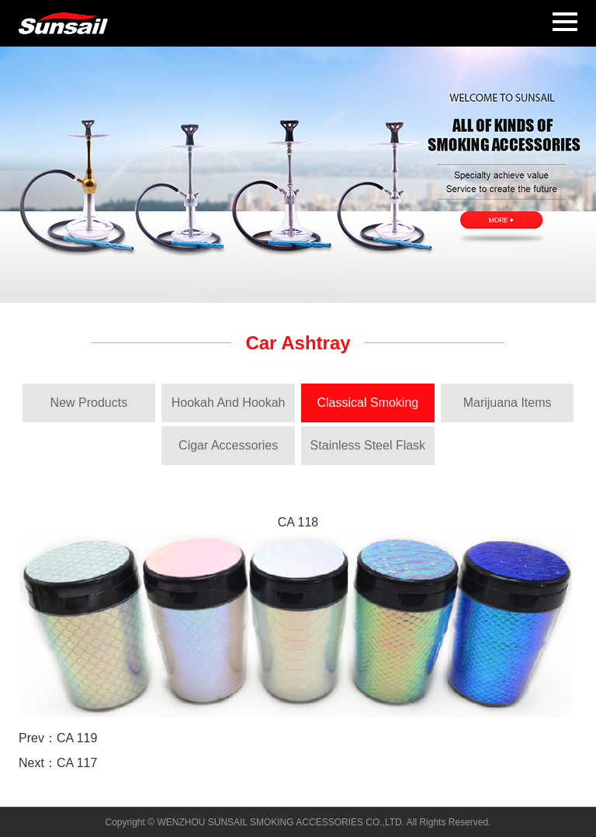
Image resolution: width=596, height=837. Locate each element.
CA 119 (77, 738)
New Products (89, 402)
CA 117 (77, 762)
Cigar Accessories (228, 445)
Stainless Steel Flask (368, 445)
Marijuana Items (507, 402)
